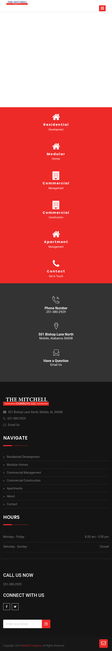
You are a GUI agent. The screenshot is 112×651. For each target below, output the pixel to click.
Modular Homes (17, 464)
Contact (12, 504)
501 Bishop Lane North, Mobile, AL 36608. (35, 412)
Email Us (56, 364)
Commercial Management (24, 472)
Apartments (15, 488)
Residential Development (23, 457)
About (11, 496)
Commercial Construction (24, 480)
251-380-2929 (16, 418)
